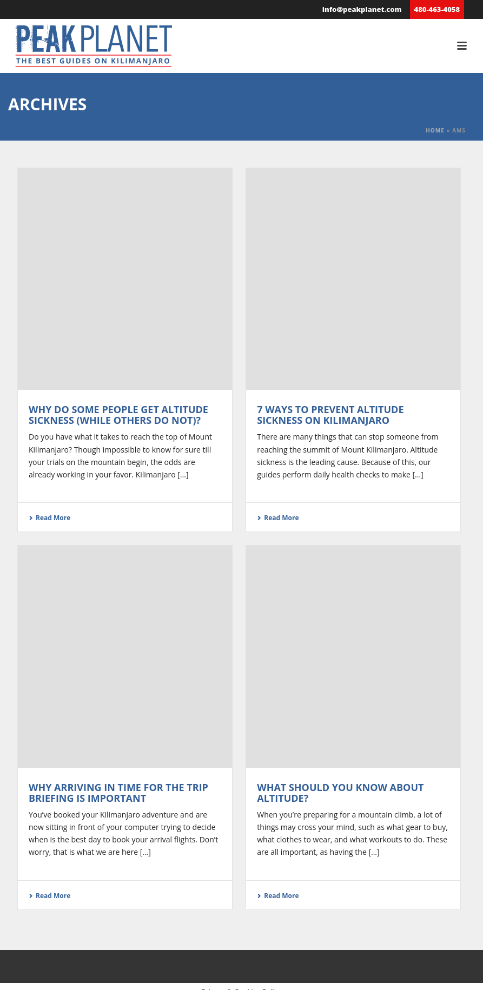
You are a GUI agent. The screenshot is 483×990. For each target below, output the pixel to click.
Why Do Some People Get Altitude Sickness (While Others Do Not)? (118, 415)
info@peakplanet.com (362, 9)
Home (435, 130)
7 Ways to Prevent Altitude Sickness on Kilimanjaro (330, 415)
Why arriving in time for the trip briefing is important (118, 793)
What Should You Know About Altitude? (340, 793)
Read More (49, 517)
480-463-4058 (437, 9)
